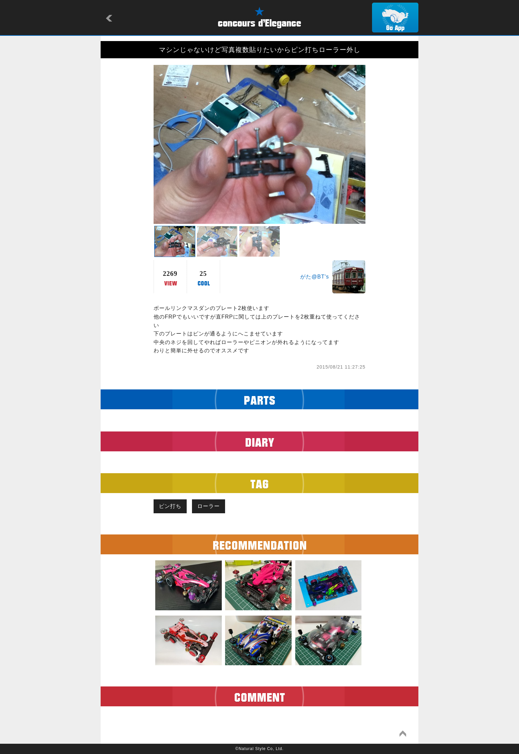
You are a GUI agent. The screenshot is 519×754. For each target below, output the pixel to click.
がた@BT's (314, 276)
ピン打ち (170, 506)
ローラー (208, 506)
